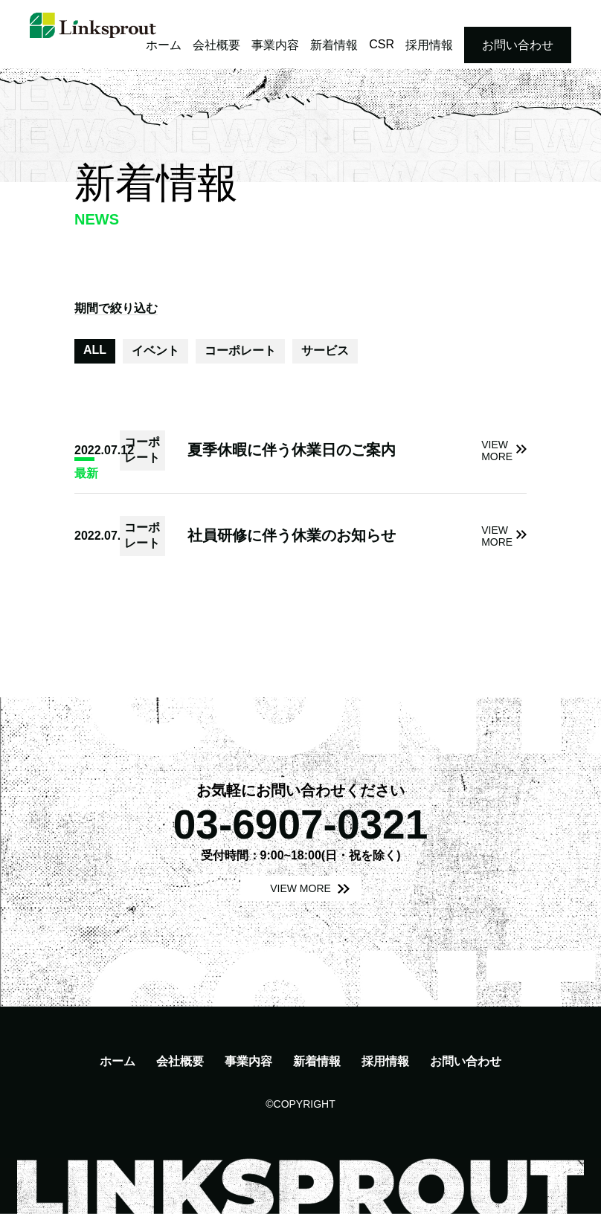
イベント (155, 350)
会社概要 (216, 45)
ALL (94, 349)
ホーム (163, 45)
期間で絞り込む (116, 308)
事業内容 (275, 45)
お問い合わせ (517, 45)
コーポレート (240, 350)
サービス (325, 350)
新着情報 (334, 45)
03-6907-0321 (300, 824)
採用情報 (429, 45)
